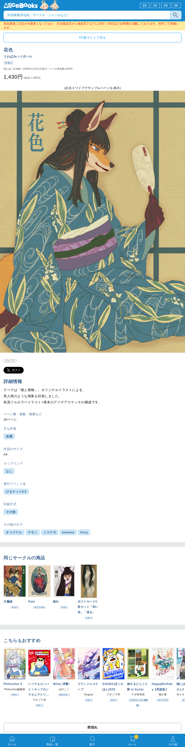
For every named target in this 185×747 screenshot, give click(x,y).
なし (9, 471)
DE (176, 5)
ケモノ (33, 532)
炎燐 (9, 436)
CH (155, 5)
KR (166, 5)
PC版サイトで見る (92, 37)
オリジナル (14, 532)
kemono (68, 532)
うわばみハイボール (18, 56)
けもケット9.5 (16, 491)
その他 (11, 512)
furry (84, 532)
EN (145, 5)
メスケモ (49, 532)
